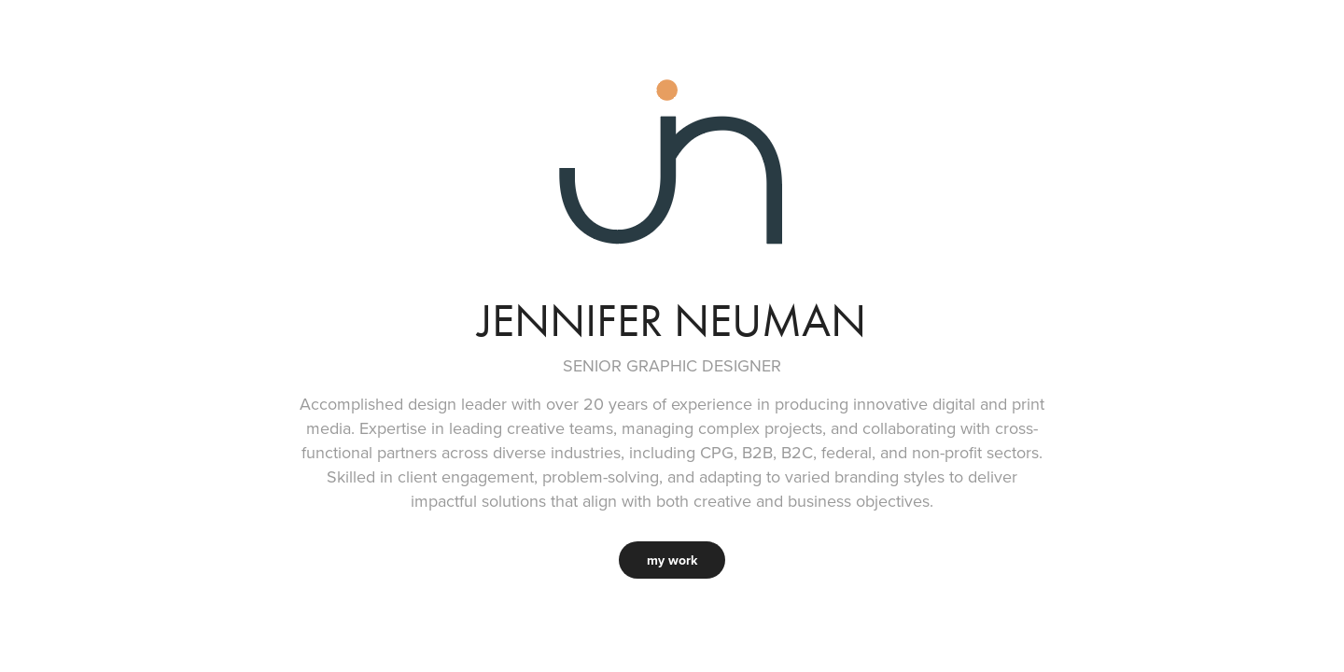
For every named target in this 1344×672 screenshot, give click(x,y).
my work (672, 560)
